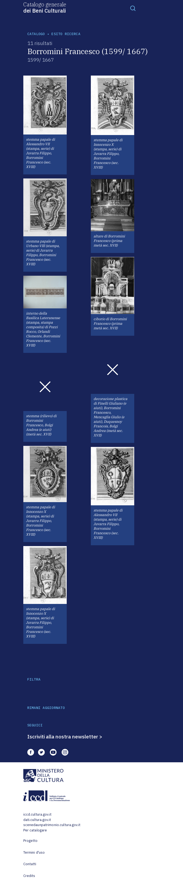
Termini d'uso (34, 852)
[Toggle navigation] (133, 8)
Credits (29, 875)
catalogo (36, 34)
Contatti (29, 864)
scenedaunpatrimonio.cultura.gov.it (51, 825)
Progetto (30, 840)
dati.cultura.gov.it (37, 819)
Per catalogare (35, 830)
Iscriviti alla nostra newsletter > (64, 736)
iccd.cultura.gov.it (37, 814)
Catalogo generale (44, 7)
